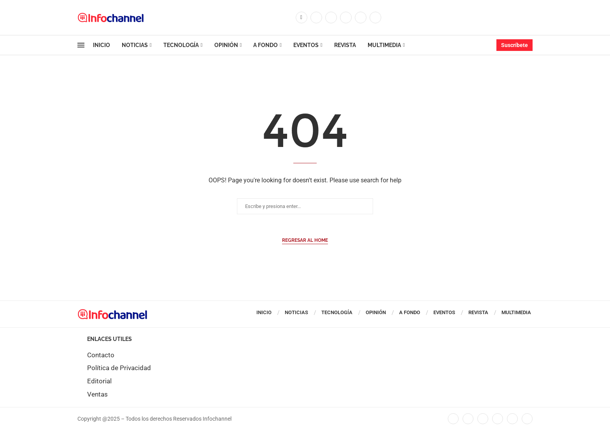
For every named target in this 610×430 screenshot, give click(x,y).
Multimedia (384, 45)
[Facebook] (301, 17)
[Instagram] (331, 17)
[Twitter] (316, 17)
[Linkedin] (346, 17)
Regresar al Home (305, 240)
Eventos (306, 45)
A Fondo (265, 45)
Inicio (101, 45)
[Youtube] (360, 17)
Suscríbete (514, 45)
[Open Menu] (80, 45)
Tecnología (181, 45)
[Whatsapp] (375, 17)
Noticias (135, 45)
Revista (345, 45)
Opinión (226, 45)
